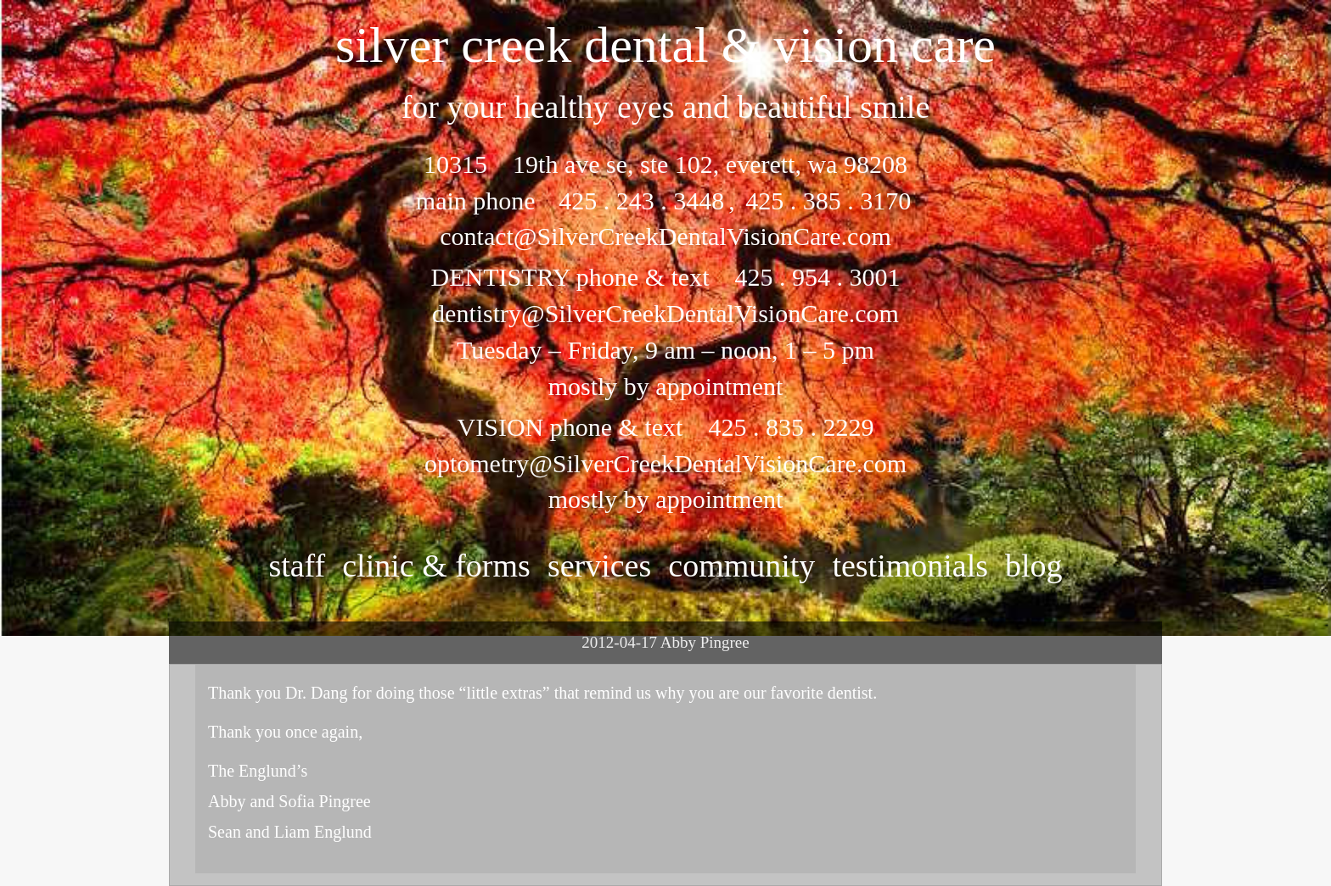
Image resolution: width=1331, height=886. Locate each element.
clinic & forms (436, 565)
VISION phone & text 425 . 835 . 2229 (666, 427)
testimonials (910, 565)
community (741, 565)
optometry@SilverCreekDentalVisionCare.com (665, 463)
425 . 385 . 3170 (825, 201)
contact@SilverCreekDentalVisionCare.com (665, 236)
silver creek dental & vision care (665, 45)
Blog (1034, 565)
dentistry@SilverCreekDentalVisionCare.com (665, 313)
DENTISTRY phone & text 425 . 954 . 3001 (665, 277)
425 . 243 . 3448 (641, 201)
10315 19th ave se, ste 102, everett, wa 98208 (665, 164)
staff (296, 565)
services (599, 565)
